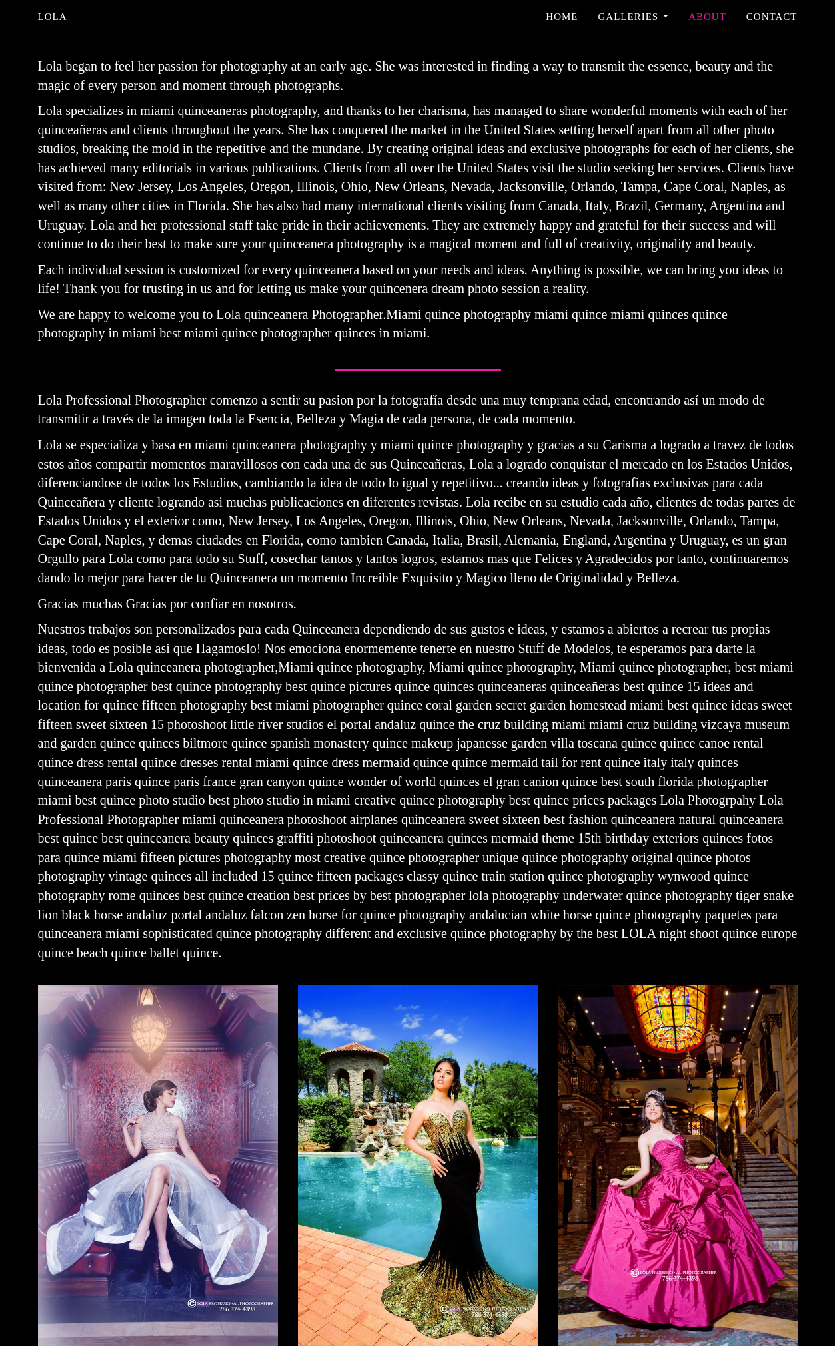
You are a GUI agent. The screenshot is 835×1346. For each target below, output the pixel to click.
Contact (772, 16)
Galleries (633, 16)
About (707, 16)
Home (562, 16)
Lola (52, 16)
